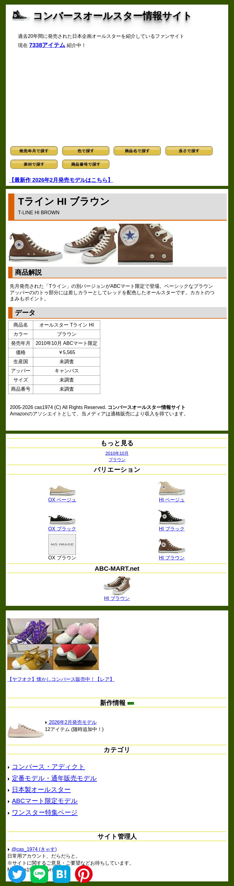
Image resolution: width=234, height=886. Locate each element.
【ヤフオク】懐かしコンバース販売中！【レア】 (61, 679)
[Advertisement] (117, 97)
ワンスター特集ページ (45, 812)
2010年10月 (117, 453)
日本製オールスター (41, 789)
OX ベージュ (62, 497)
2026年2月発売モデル (71, 722)
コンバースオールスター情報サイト (112, 15)
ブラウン (117, 459)
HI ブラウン (172, 555)
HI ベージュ (172, 497)
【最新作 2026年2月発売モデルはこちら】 (61, 180)
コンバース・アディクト (48, 766)
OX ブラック (62, 526)
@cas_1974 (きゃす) (34, 849)
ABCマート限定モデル (45, 800)
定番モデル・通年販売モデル (54, 778)
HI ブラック (172, 526)
